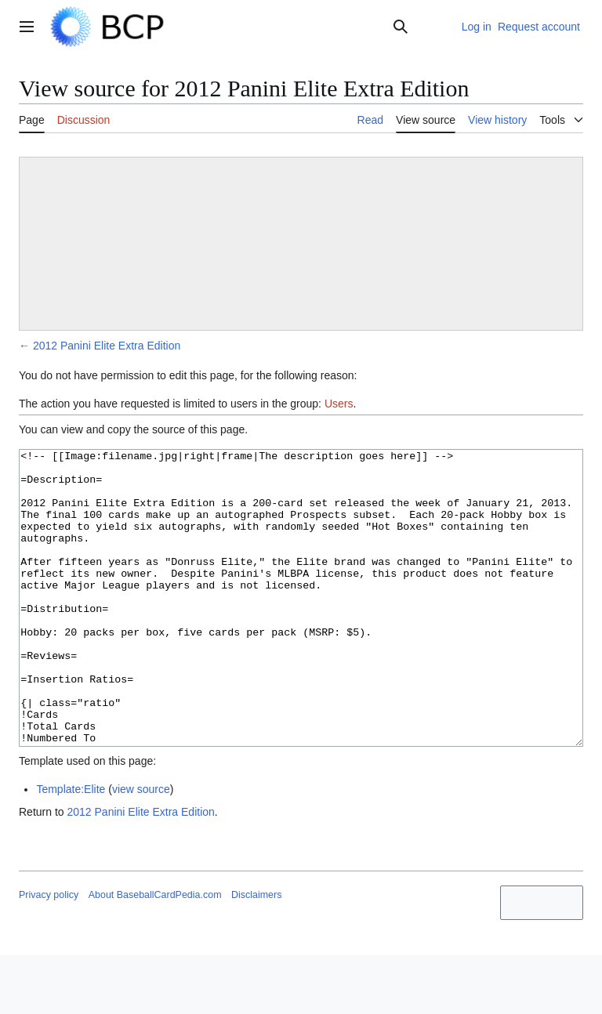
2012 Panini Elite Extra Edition (106, 345)
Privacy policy (48, 953)
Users (339, 403)
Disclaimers (256, 953)
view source (141, 848)
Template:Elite (70, 848)
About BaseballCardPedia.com (155, 953)
